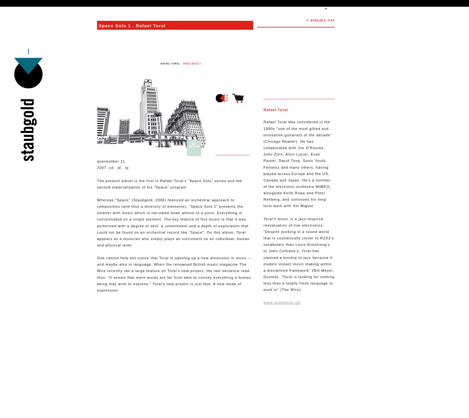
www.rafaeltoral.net (282, 302)
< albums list (320, 20)
